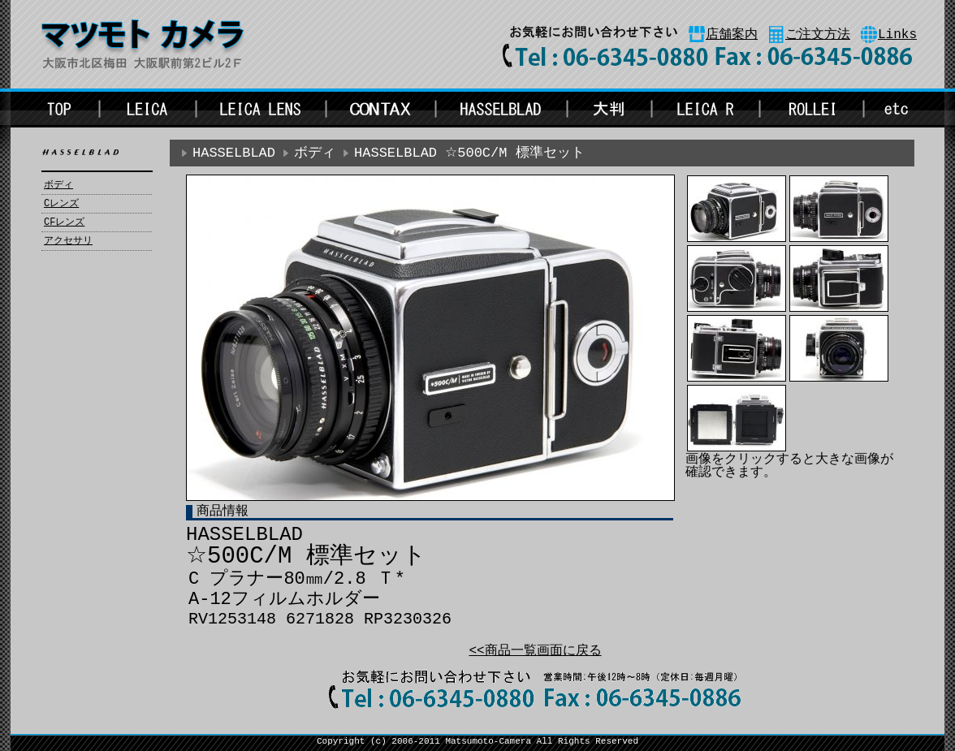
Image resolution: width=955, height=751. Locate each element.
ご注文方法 (817, 35)
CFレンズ (64, 222)
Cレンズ (61, 204)
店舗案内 (732, 35)
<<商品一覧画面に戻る (535, 651)
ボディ (58, 185)
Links (897, 35)
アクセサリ (68, 241)
